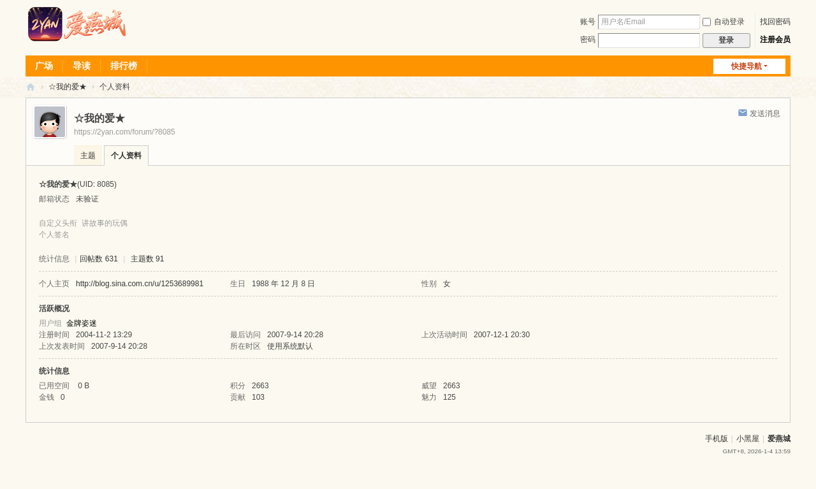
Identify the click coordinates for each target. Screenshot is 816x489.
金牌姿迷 (81, 323)
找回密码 (775, 21)
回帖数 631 (98, 258)
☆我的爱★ (67, 86)
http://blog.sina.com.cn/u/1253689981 (139, 283)
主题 (88, 155)
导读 (82, 66)
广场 (44, 66)
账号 (587, 21)
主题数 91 (147, 258)
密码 (587, 39)
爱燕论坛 (31, 87)
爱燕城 (779, 438)
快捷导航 (746, 66)
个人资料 (126, 155)
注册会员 (775, 39)
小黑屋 (747, 438)
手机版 (716, 438)
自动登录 (724, 21)
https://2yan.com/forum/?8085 (124, 132)
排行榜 (123, 66)
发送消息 (765, 113)
